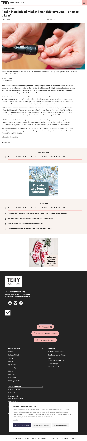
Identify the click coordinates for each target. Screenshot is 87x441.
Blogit (10, 371)
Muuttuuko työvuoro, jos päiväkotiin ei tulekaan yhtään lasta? (30, 229)
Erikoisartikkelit (13, 355)
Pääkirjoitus (12, 377)
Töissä (10, 358)
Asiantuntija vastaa (14, 368)
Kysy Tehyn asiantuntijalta (57, 355)
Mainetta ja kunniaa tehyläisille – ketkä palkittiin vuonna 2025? (30, 218)
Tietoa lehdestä (14, 386)
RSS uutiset (54, 438)
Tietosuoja (30, 438)
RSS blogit (65, 438)
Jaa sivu (49, 19)
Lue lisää (15, 419)
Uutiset (10, 352)
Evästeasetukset (61, 425)
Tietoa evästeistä (18, 438)
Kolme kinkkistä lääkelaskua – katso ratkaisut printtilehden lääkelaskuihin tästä (36, 157)
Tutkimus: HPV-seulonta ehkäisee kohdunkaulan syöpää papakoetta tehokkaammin (38, 213)
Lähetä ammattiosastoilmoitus (47, 333)
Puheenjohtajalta (14, 381)
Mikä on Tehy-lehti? (14, 390)
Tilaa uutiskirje (47, 327)
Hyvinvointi (12, 365)
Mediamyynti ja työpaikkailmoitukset (15, 397)
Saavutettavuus (42, 438)
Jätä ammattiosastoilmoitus (56, 359)
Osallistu (51, 348)
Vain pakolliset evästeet (41, 425)
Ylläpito (73, 438)
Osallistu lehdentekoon (47, 340)
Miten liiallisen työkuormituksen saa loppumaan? (25, 223)
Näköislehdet (12, 393)
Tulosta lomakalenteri (55, 367)
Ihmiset (11, 361)
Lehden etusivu (14, 348)
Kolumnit (11, 374)
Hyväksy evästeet (22, 425)
